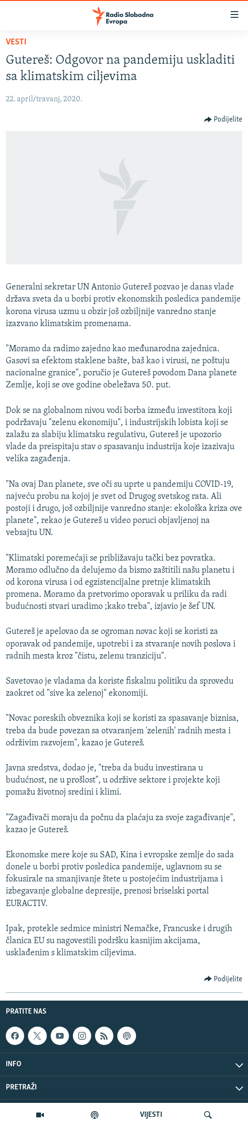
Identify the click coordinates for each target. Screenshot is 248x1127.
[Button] (223, 119)
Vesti (16, 42)
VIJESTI (151, 1115)
